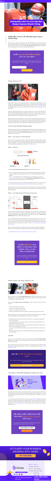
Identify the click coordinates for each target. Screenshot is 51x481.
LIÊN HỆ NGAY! (26, 362)
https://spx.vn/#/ (12, 175)
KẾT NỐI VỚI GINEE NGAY (27, 258)
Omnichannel (34, 396)
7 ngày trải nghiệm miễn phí (18, 400)
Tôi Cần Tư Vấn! (21, 67)
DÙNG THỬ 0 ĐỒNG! (32, 67)
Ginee (9, 396)
